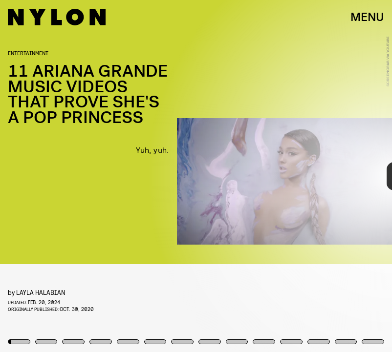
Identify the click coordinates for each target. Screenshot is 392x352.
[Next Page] (261, 176)
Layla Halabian (40, 292)
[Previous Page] (65, 176)
